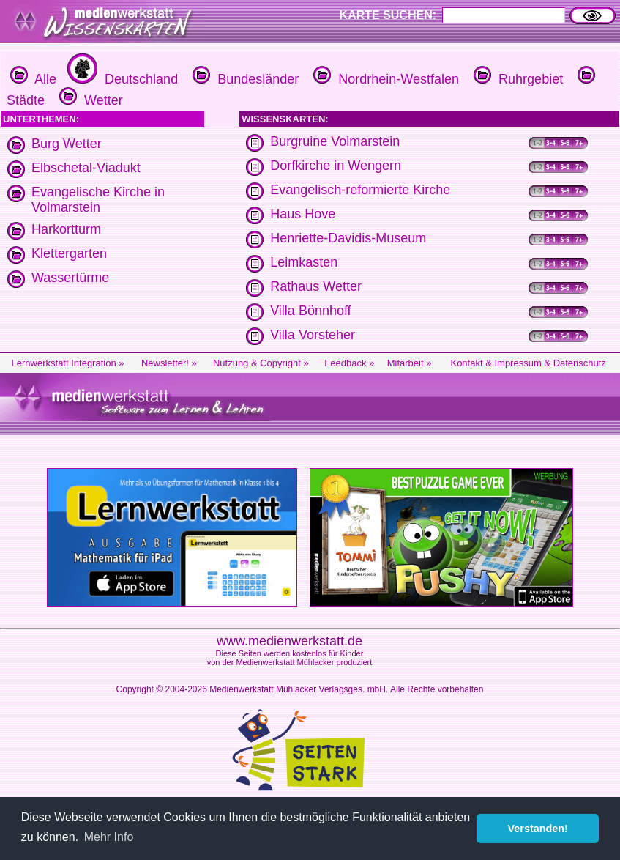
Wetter (89, 100)
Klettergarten (69, 253)
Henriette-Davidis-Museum (348, 238)
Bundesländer (244, 79)
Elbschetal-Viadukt (86, 167)
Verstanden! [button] (538, 828)
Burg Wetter (66, 143)
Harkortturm (66, 229)
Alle (33, 79)
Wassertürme (70, 277)
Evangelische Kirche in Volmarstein (98, 200)
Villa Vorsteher (312, 334)
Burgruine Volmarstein (335, 141)
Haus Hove (302, 214)
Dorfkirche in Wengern (335, 165)
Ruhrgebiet (516, 79)
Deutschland (121, 79)
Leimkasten (303, 262)
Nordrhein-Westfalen (384, 79)
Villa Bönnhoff (310, 310)
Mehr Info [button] (109, 837)
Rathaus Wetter (316, 286)
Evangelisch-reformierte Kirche (360, 189)
